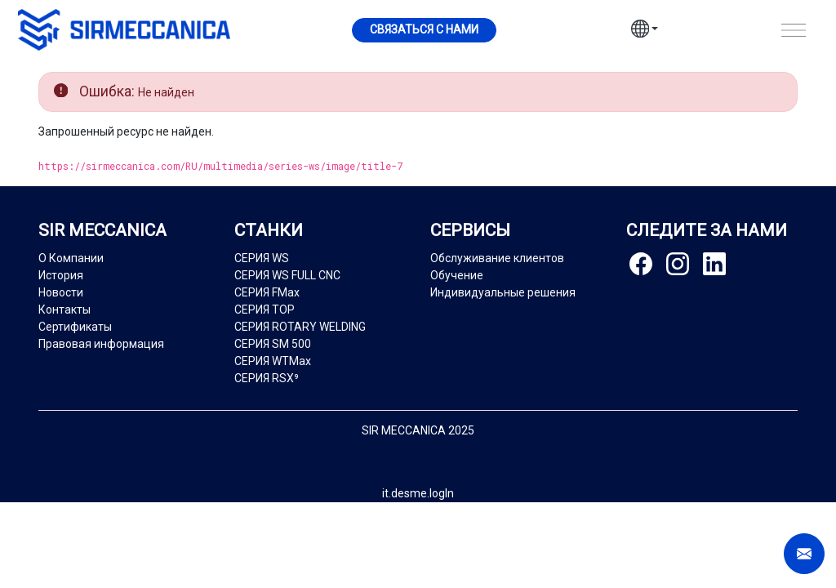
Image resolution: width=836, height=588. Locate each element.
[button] (645, 31)
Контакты (64, 309)
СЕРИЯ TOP (264, 309)
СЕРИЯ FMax (267, 292)
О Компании (71, 258)
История (60, 275)
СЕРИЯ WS (261, 258)
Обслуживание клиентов (497, 258)
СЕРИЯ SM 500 (272, 343)
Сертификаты (75, 326)
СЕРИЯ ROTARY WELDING (300, 326)
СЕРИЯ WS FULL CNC (287, 275)
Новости (60, 292)
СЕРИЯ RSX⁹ (266, 378)
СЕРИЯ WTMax (272, 361)
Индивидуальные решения (503, 292)
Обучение (456, 275)
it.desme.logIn (418, 493)
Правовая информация (101, 343)
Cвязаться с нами (424, 29)
